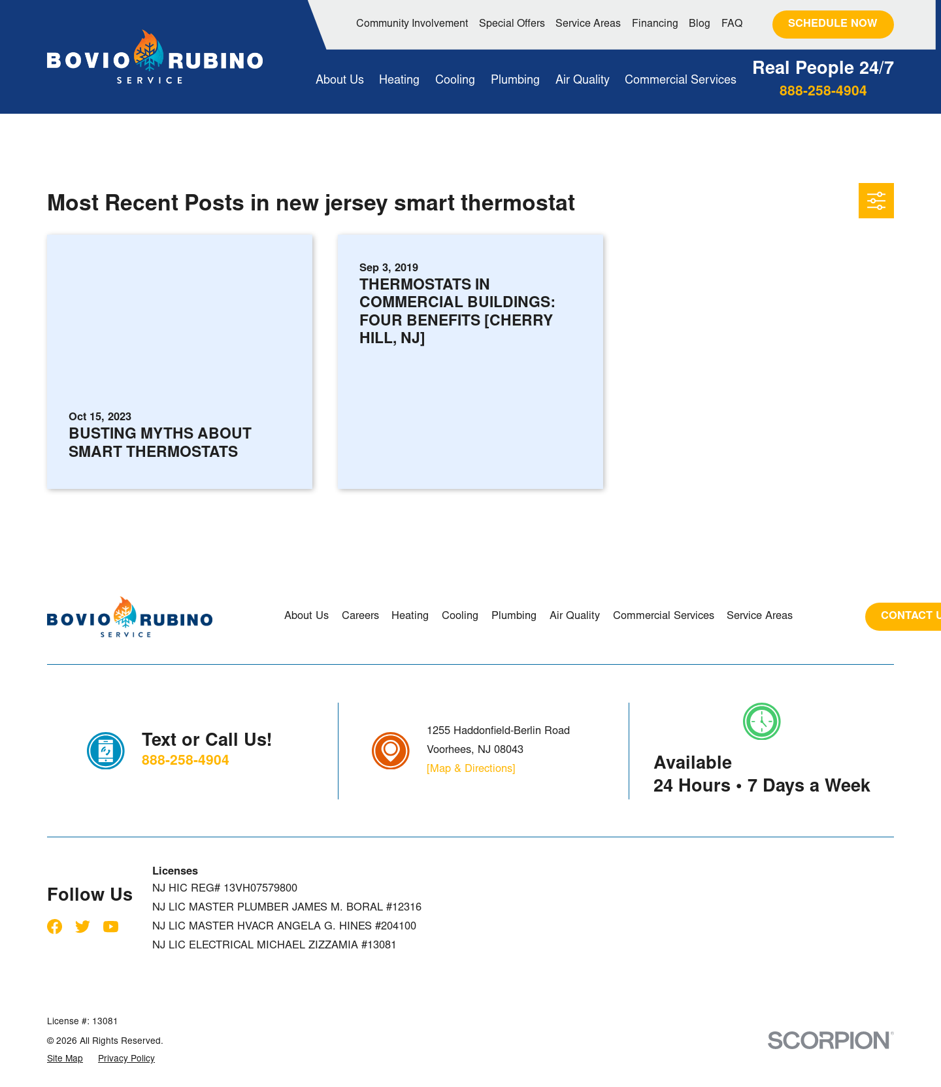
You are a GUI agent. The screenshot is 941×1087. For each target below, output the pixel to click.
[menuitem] (65, 1059)
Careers (360, 616)
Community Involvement (412, 24)
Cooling (460, 616)
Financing (655, 24)
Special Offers (512, 24)
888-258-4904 (823, 92)
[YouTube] (110, 926)
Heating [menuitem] (399, 81)
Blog (699, 24)
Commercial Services (663, 616)
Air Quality (575, 616)
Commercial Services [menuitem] (680, 81)
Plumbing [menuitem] (515, 81)
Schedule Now (833, 24)
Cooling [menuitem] (455, 81)
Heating (410, 616)
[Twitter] (82, 926)
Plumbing (514, 616)
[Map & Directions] (471, 769)
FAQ (731, 24)
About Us (306, 616)
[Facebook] (54, 926)
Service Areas (588, 24)
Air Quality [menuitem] (582, 81)
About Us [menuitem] (340, 81)
